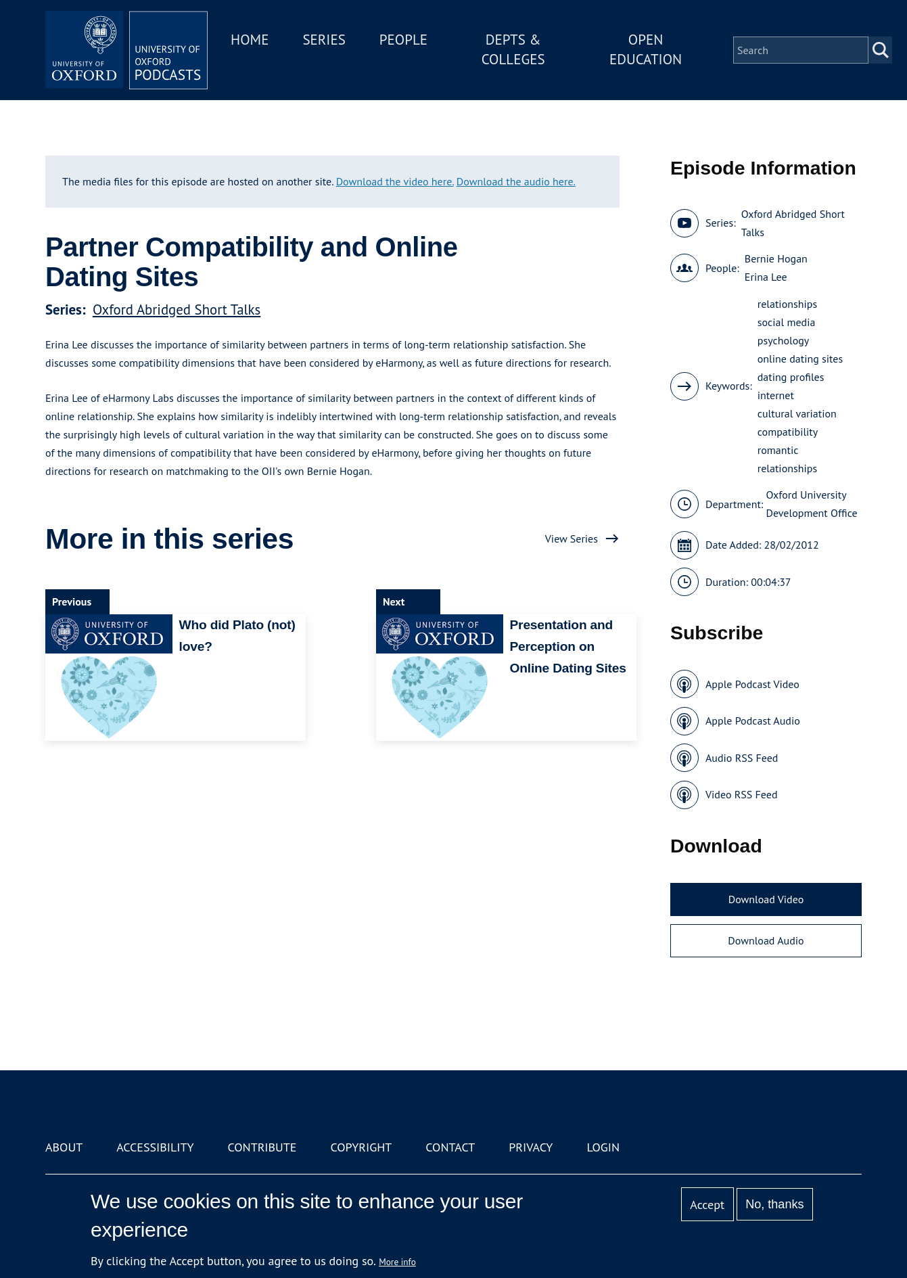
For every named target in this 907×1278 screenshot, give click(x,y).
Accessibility (154, 1147)
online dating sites (800, 358)
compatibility (788, 431)
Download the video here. (395, 181)
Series (323, 39)
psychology (784, 340)
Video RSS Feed (741, 794)
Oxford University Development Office (812, 504)
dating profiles (791, 377)
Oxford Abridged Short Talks (176, 309)
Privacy (531, 1147)
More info (397, 1262)
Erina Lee (766, 276)
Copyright (361, 1147)
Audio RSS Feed (741, 757)
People (403, 39)
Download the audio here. (516, 181)
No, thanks (774, 1204)
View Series (571, 538)
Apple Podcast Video (752, 684)
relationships (787, 304)
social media (787, 322)
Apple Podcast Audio (752, 720)
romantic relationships (787, 459)
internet (776, 395)
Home (250, 39)
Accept (707, 1204)
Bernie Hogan (776, 258)
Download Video (766, 899)
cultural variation (797, 413)
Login (603, 1147)
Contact (450, 1147)
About (64, 1147)
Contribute (261, 1147)
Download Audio (766, 940)
